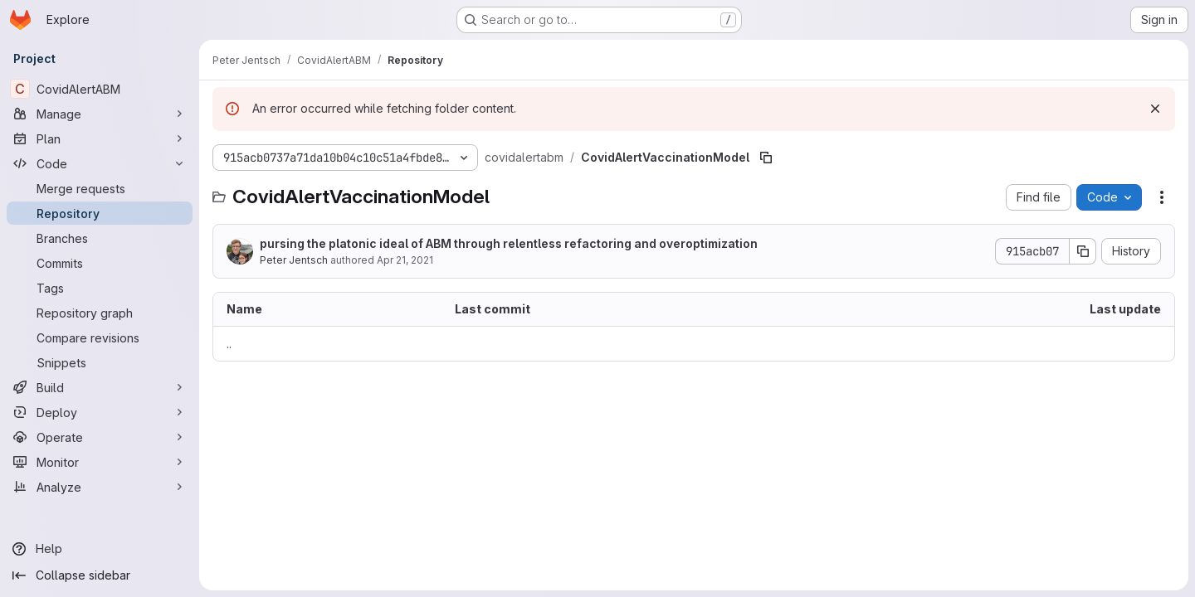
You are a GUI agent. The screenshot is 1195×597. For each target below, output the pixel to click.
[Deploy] (100, 412)
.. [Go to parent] (229, 344)
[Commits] (100, 262)
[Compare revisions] (100, 337)
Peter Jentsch (294, 260)
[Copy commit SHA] (1083, 251)
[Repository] (100, 213)
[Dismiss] (1155, 109)
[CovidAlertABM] (100, 88)
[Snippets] (100, 362)
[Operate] (100, 437)
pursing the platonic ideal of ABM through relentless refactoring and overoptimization (509, 243)
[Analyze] (100, 486)
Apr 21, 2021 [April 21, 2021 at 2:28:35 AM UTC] (405, 260)
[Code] (100, 163)
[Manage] (100, 113)
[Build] (100, 387)
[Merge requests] (100, 188)
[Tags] (100, 287)
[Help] (100, 549)
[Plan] (100, 138)
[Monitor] (100, 461)
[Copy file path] (766, 157)
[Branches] (100, 238)
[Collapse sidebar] (100, 575)
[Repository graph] (100, 312)
